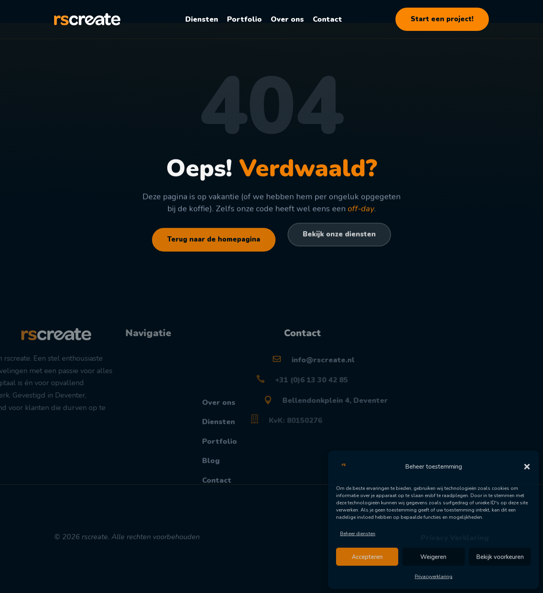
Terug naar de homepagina (213, 247)
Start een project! (442, 19)
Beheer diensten (357, 533)
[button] (527, 467)
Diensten (201, 19)
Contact (327, 19)
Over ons (287, 19)
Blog (211, 514)
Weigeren (433, 557)
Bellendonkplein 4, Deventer (293, 416)
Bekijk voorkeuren (500, 557)
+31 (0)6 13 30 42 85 (275, 396)
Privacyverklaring (433, 576)
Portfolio (244, 19)
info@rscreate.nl (273, 376)
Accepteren (367, 557)
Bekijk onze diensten (339, 251)
